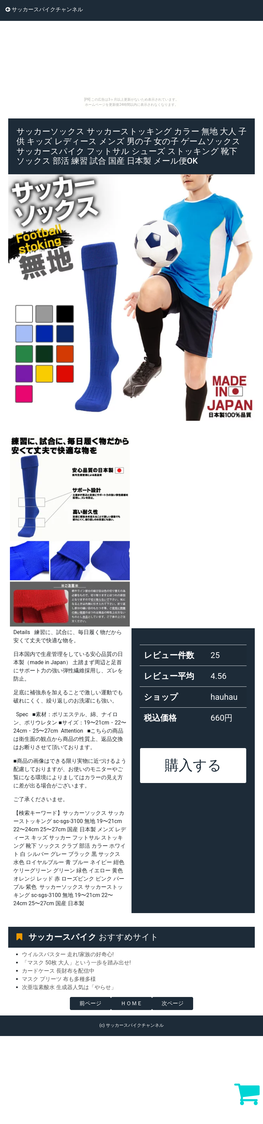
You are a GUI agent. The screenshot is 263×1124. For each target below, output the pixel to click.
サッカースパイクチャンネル (44, 9)
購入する (193, 765)
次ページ (173, 1003)
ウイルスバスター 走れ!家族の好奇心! (68, 954)
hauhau (224, 697)
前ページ (90, 1003)
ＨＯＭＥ (131, 1003)
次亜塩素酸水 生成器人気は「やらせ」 (69, 987)
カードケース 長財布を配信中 (58, 971)
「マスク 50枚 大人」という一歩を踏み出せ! (76, 962)
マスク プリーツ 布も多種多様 (59, 979)
